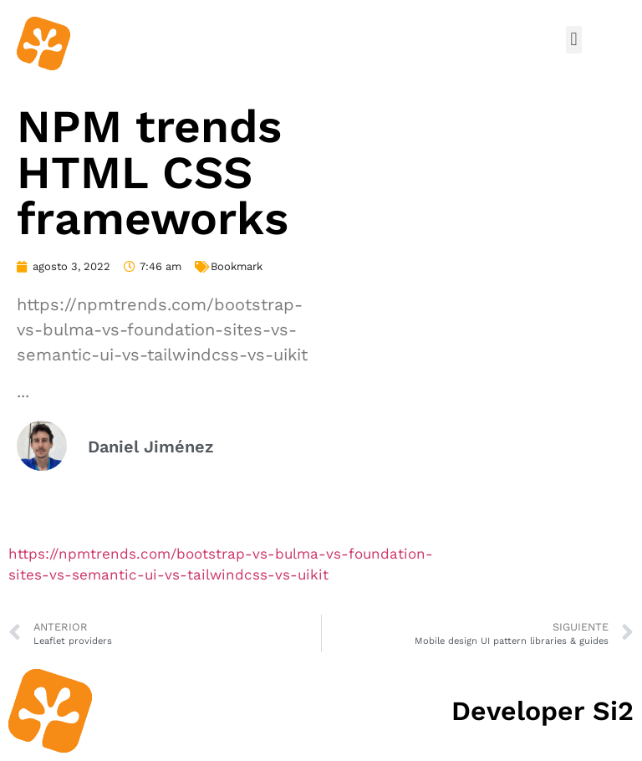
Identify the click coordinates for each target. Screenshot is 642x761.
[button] (574, 40)
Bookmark (236, 266)
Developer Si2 (542, 711)
